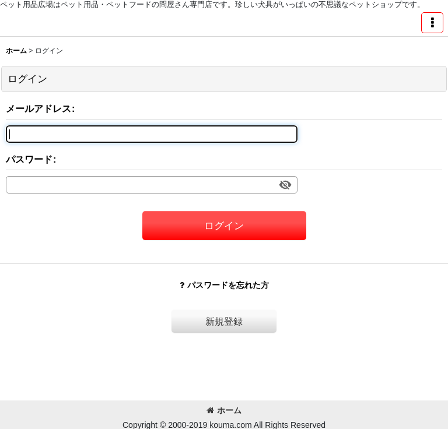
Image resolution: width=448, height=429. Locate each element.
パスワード (29, 159)
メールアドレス (38, 108)
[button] (432, 22)
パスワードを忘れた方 (224, 285)
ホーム (224, 410)
